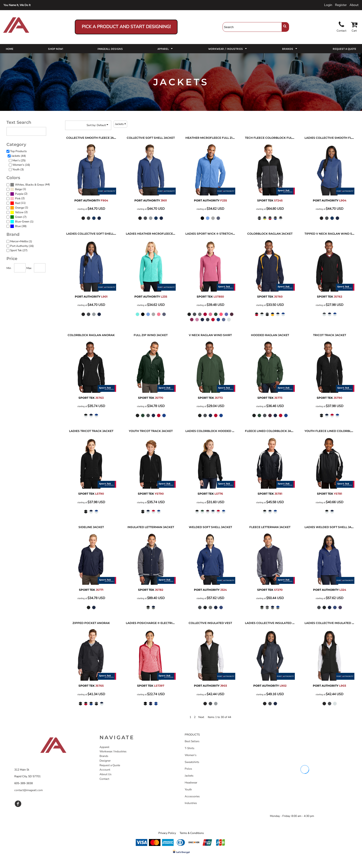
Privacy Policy (167, 833)
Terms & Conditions (192, 833)
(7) (18, 217)
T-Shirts (189, 748)
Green (18, 217)
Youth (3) (18, 169)
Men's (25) (19, 160)
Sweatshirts (192, 762)
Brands (104, 756)
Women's (190, 755)
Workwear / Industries (113, 751)
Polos (188, 769)
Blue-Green (22, 221)
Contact (104, 779)
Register (341, 5)
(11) (18, 203)
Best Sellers (192, 741)
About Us (106, 774)
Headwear (191, 782)
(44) (30, 185)
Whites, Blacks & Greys (29, 184)
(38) (18, 226)
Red (17, 203)
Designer (105, 760)
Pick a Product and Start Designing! (126, 27)
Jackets (189, 775)
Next (201, 717)
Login (328, 5)
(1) (18, 189)
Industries (191, 803)
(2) (18, 194)
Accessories (192, 796)
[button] (165, 48)
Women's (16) (21, 165)
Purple (19, 194)
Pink (18, 198)
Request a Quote (110, 765)
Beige (18, 189)
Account (105, 769)
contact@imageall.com (28, 790)
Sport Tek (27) (18, 250)
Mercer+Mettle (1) (21, 241)
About (354, 5)
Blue (18, 226)
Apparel (104, 747)
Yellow (19, 212)
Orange (19, 208)
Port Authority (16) (22, 246)
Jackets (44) (18, 156)
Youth (188, 789)
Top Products (18, 151)
